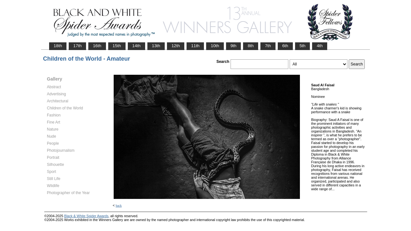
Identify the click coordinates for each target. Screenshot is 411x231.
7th (268, 45)
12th (175, 45)
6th (285, 45)
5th (302, 45)
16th (97, 45)
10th (215, 45)
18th (58, 45)
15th (117, 45)
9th (233, 45)
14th (136, 45)
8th (250, 45)
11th (195, 45)
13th (156, 45)
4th (319, 45)
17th (77, 45)
